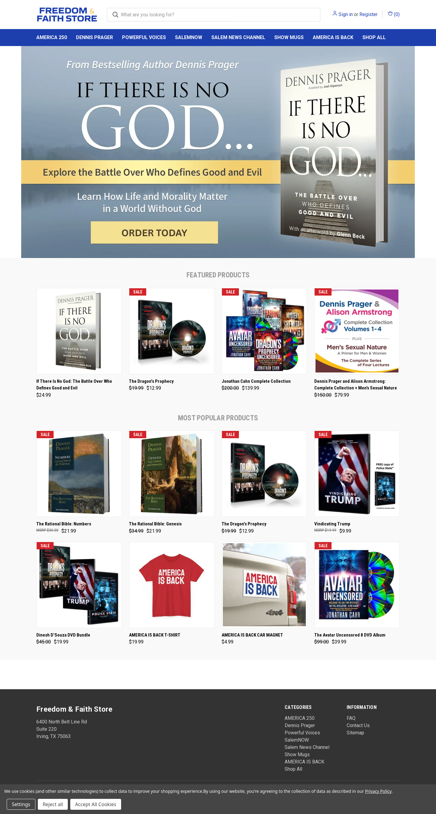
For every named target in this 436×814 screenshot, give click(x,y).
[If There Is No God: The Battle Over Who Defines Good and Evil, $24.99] (79, 331)
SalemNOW (188, 37)
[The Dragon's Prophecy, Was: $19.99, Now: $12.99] (171, 331)
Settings (21, 804)
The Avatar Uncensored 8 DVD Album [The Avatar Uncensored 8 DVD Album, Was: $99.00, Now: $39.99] (349, 635)
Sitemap (355, 733)
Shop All (374, 37)
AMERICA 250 (51, 37)
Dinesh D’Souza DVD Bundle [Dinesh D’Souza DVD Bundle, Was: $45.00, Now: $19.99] (63, 635)
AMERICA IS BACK (333, 37)
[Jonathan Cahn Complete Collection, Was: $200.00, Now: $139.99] (264, 331)
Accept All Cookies (95, 804)
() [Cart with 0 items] (394, 14)
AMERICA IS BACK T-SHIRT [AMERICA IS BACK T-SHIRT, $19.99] (154, 635)
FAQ (351, 718)
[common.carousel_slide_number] (218, 152)
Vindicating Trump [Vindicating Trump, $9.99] (332, 524)
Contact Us (358, 725)
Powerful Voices (144, 37)
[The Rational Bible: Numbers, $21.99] (79, 474)
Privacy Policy (378, 791)
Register (368, 14)
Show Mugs (289, 37)
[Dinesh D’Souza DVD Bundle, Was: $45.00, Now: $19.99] (79, 585)
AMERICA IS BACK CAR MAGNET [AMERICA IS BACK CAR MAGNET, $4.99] (252, 635)
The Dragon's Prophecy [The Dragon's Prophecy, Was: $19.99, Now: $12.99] (151, 381)
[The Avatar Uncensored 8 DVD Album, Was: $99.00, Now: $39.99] (356, 585)
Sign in (346, 14)
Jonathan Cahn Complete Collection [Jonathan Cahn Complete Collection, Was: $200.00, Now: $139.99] (256, 381)
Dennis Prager (94, 37)
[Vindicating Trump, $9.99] (356, 474)
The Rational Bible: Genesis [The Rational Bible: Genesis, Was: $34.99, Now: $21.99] (155, 524)
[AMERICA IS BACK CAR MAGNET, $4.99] (264, 585)
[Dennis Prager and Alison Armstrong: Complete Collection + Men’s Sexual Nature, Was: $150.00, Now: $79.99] (356, 331)
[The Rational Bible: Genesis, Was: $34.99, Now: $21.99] (171, 474)
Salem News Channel (238, 37)
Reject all (53, 804)
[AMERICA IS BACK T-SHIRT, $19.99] (171, 585)
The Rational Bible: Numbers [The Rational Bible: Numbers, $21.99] (63, 524)
